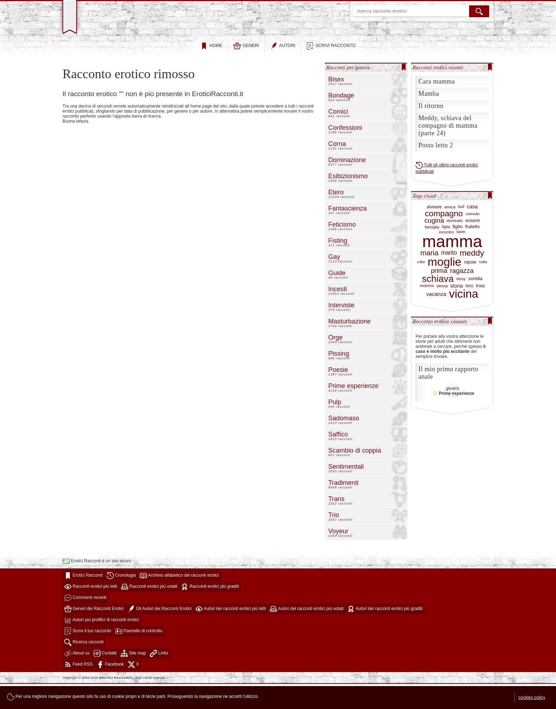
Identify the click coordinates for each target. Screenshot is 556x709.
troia (480, 311)
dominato (455, 246)
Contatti (105, 678)
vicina (463, 319)
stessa (442, 311)
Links (159, 678)
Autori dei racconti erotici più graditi (384, 634)
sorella (475, 303)
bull (461, 232)
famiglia (432, 252)
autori (282, 71)
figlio (458, 252)
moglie (445, 287)
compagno (444, 239)
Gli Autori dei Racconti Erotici (159, 634)
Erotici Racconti (83, 600)
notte (483, 287)
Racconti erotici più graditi (210, 611)
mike (421, 287)
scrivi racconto (331, 71)
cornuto (472, 238)
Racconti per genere (348, 92)
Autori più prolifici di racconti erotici (101, 645)
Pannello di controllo (138, 656)
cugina (434, 246)
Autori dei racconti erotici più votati (306, 634)
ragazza (462, 296)
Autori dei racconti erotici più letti (230, 634)
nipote (470, 287)
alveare (434, 232)
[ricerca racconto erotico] (411, 11)
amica (449, 232)
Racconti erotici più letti (90, 611)
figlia (446, 252)
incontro (446, 257)
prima (439, 296)
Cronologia (121, 600)
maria (429, 278)
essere (472, 246)
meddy (472, 278)
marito (449, 278)
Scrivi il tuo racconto (87, 656)
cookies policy (531, 697)
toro (469, 311)
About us (76, 678)
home (211, 71)
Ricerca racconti (83, 667)
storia (456, 311)
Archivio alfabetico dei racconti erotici (179, 600)
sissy (460, 304)
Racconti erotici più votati (149, 611)
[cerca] (479, 11)
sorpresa (427, 311)
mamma (452, 267)
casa (472, 232)
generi (246, 71)
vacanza (436, 319)
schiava (438, 303)
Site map (133, 678)
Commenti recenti (85, 623)
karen (461, 257)
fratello (472, 252)
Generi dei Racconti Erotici (94, 634)
